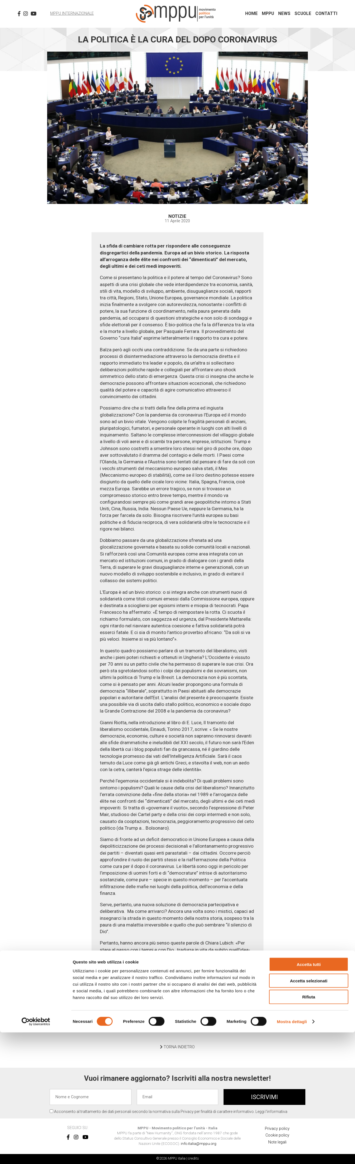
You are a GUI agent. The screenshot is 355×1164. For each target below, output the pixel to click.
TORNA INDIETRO (177, 1047)
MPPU (268, 13)
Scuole (303, 13)
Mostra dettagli (292, 1153)
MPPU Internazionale (72, 13)
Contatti (326, 13)
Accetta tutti (309, 1096)
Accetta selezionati (308, 1112)
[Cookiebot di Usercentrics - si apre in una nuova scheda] (36, 1153)
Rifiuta (308, 1128)
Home (251, 13)
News (284, 13)
